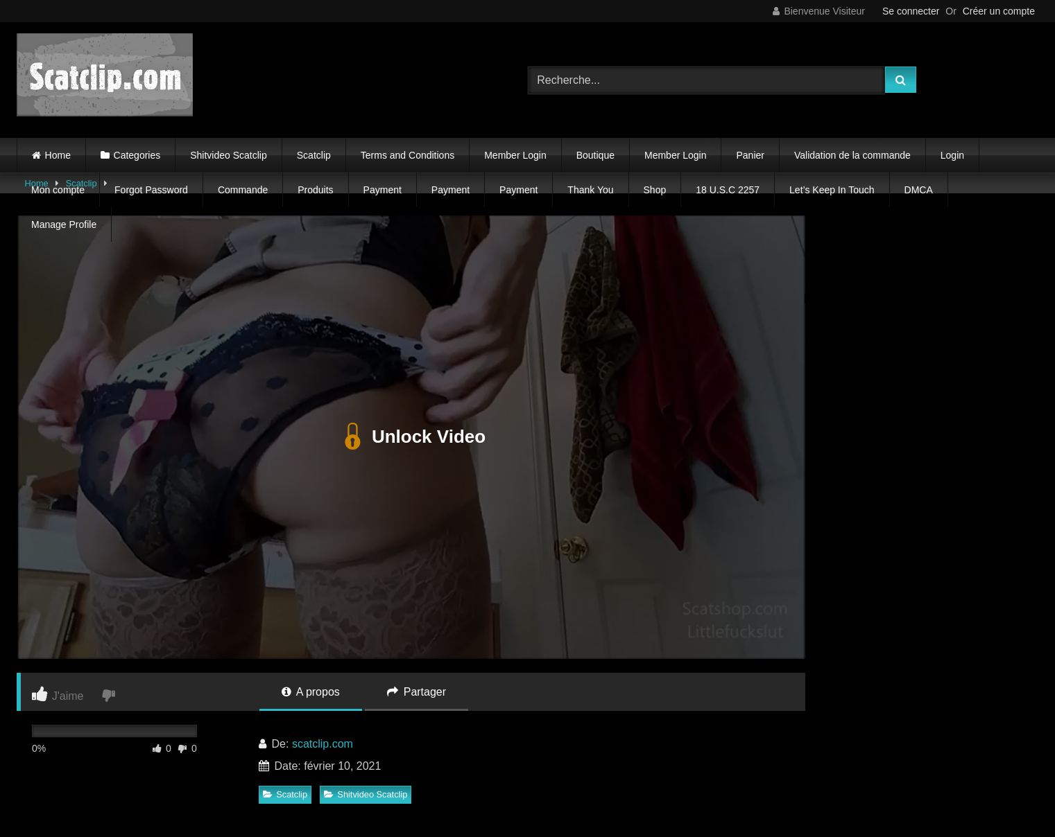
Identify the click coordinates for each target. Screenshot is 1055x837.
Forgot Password (151, 189)
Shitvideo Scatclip (228, 155)
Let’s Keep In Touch (831, 189)
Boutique (595, 155)
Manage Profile (63, 224)
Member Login (515, 155)
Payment (382, 189)
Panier (750, 155)
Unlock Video (411, 437)
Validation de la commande (852, 155)
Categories (137, 155)
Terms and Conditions (407, 155)
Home (58, 155)
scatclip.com (322, 744)
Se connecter (911, 11)
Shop (655, 189)
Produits (315, 189)
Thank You (590, 189)
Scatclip (314, 155)
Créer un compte (999, 11)
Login (952, 155)
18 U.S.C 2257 (728, 189)
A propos (311, 692)
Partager (416, 692)
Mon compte (58, 189)
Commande (243, 189)
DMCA (918, 189)
